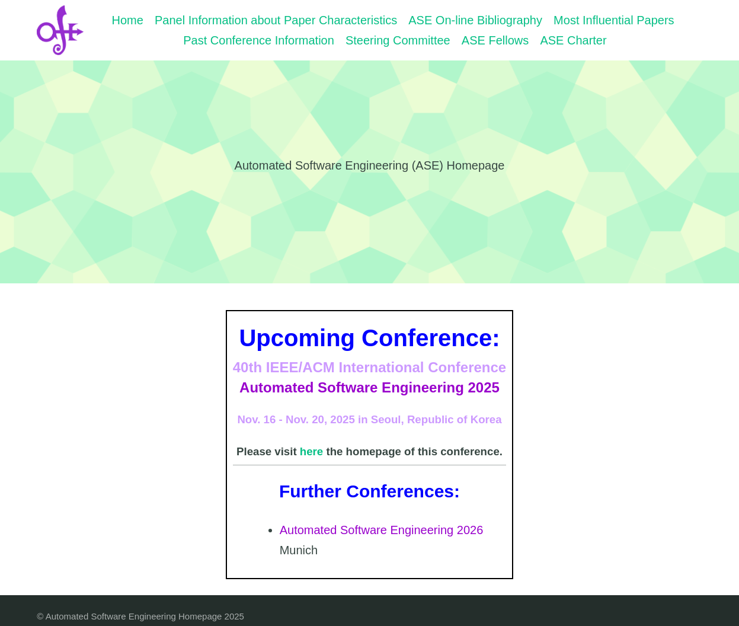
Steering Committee (397, 40)
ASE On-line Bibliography (475, 20)
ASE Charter (573, 40)
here (311, 451)
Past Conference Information (258, 40)
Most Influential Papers (614, 20)
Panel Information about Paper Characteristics (276, 20)
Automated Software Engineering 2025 (369, 387)
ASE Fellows (495, 40)
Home (127, 20)
